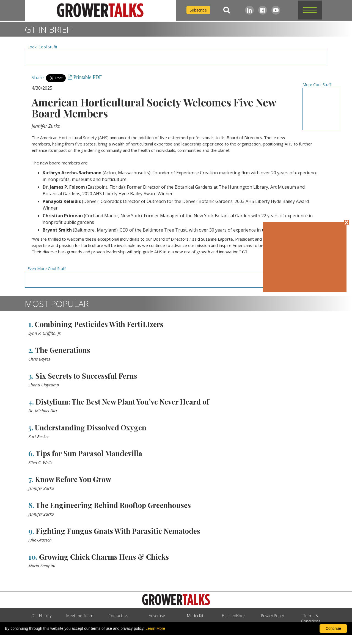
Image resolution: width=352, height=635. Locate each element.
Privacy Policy (272, 615)
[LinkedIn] (249, 10)
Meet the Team (79, 615)
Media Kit (195, 615)
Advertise (157, 615)
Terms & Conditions (310, 618)
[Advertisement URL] (176, 58)
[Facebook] (262, 10)
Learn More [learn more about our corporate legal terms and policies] (155, 628)
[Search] (226, 10)
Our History (41, 615)
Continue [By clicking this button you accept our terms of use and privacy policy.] (333, 628)
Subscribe (198, 10)
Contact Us (118, 615)
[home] (100, 10)
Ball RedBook (234, 615)
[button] (310, 10)
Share (38, 78)
